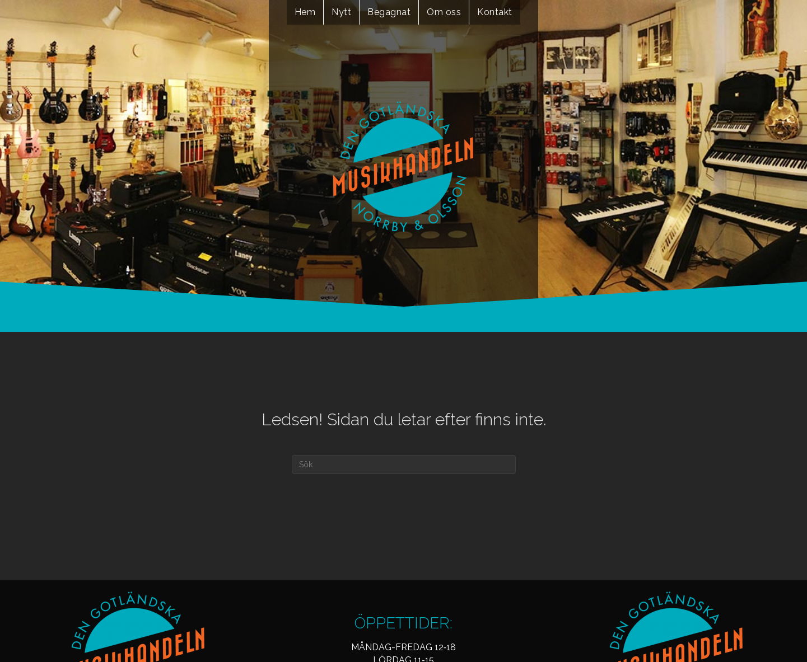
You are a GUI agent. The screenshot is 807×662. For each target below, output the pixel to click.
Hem (305, 12)
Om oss (444, 12)
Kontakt (494, 12)
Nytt (341, 12)
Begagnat (389, 12)
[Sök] (404, 464)
